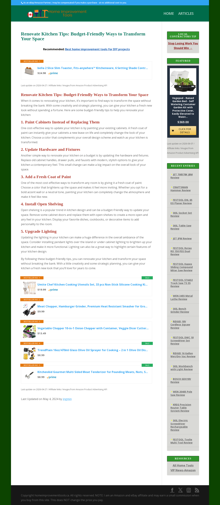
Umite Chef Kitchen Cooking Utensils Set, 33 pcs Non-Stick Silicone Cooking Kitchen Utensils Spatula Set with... (92, 284)
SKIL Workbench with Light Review (181, 368)
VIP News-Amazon (183, 470)
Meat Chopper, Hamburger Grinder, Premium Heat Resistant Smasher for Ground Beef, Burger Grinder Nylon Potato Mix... (92, 306)
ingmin (67, 399)
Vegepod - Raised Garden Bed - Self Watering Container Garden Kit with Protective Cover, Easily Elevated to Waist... (183, 107)
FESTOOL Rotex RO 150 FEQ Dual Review (181, 251)
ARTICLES (186, 14)
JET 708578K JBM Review (181, 176)
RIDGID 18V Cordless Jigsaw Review (180, 324)
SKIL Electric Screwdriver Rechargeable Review (179, 425)
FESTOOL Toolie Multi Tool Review (181, 441)
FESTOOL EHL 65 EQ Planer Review (181, 201)
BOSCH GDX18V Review (180, 380)
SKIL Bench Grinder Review (179, 310)
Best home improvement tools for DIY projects (97, 49)
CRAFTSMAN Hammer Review (180, 189)
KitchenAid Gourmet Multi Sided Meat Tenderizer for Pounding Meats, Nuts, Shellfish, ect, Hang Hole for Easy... (92, 372)
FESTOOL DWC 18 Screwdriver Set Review (182, 340)
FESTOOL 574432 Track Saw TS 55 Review (181, 283)
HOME (168, 14)
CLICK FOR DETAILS (185, 130)
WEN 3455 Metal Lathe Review (181, 297)
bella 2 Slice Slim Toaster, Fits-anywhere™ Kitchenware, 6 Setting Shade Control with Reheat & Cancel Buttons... (92, 68)
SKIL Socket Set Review (181, 214)
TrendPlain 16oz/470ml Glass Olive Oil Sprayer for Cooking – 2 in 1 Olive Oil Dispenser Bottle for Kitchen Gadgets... (92, 350)
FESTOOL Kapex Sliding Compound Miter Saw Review (181, 267)
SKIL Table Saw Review (180, 227)
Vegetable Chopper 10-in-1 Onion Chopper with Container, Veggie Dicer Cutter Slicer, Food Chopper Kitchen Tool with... (92, 328)
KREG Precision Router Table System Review (180, 407)
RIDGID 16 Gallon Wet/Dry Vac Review (182, 355)
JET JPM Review (182, 238)
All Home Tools (183, 465)
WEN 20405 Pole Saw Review (181, 393)
